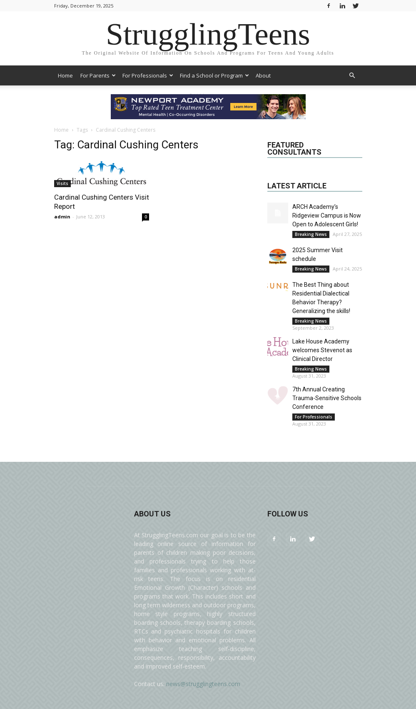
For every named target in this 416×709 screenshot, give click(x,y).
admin (62, 216)
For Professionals (147, 75)
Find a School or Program (214, 75)
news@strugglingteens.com (203, 684)
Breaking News (311, 234)
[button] (352, 76)
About (263, 75)
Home (65, 75)
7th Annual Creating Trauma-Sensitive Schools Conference (326, 398)
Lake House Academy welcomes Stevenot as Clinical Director (322, 350)
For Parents (98, 75)
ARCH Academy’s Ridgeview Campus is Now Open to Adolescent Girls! (326, 215)
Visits (62, 183)
